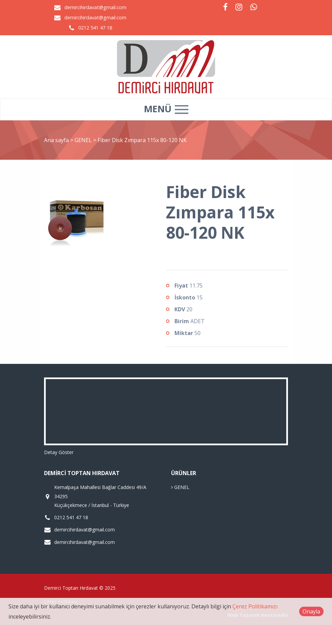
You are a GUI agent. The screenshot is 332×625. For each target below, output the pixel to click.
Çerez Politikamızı (254, 606)
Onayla (311, 611)
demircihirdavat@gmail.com (95, 7)
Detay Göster (59, 452)
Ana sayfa (56, 140)
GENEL (84, 140)
